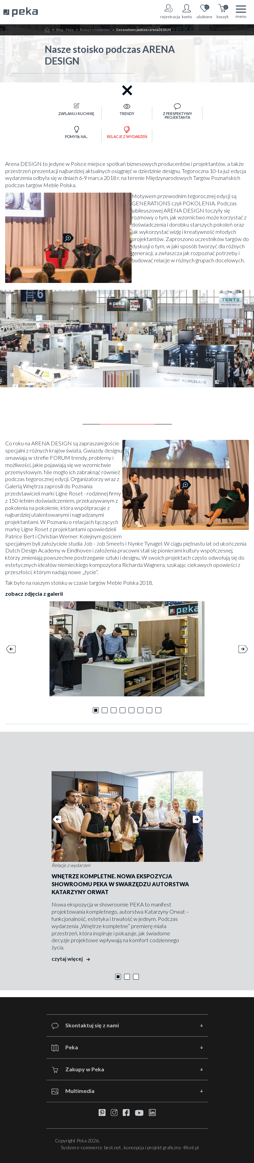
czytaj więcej (71, 959)
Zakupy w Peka (78, 1069)
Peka (65, 1047)
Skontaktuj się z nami (85, 1025)
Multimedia (73, 1091)
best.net (112, 1147)
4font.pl (191, 1147)
